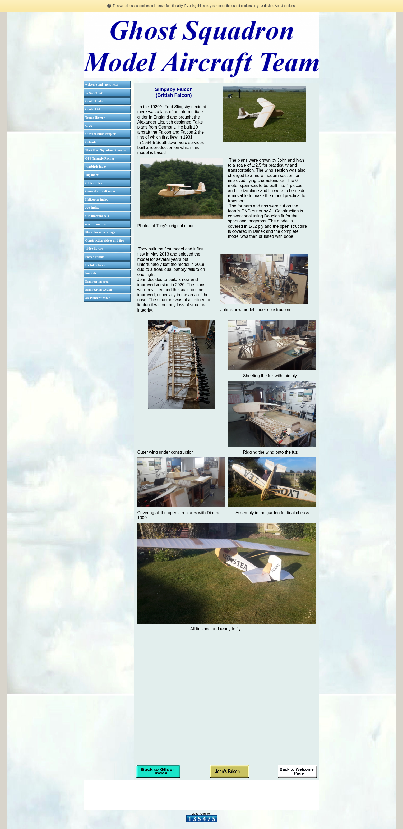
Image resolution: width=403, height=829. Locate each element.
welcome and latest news (101, 84)
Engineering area (97, 281)
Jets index (92, 207)
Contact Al (92, 109)
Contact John (94, 101)
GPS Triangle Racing (99, 158)
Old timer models (97, 216)
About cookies (285, 6)
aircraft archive (95, 224)
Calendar (91, 142)
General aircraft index (100, 191)
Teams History (95, 117)
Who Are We (94, 93)
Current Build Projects (101, 134)
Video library (94, 248)
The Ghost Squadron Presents (105, 150)
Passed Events (94, 257)
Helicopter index (96, 199)
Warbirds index (95, 166)
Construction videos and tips (104, 240)
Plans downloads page (100, 232)
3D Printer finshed (97, 298)
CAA (88, 125)
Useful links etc (95, 265)
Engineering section (98, 289)
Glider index (93, 183)
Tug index (92, 175)
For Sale (91, 273)
